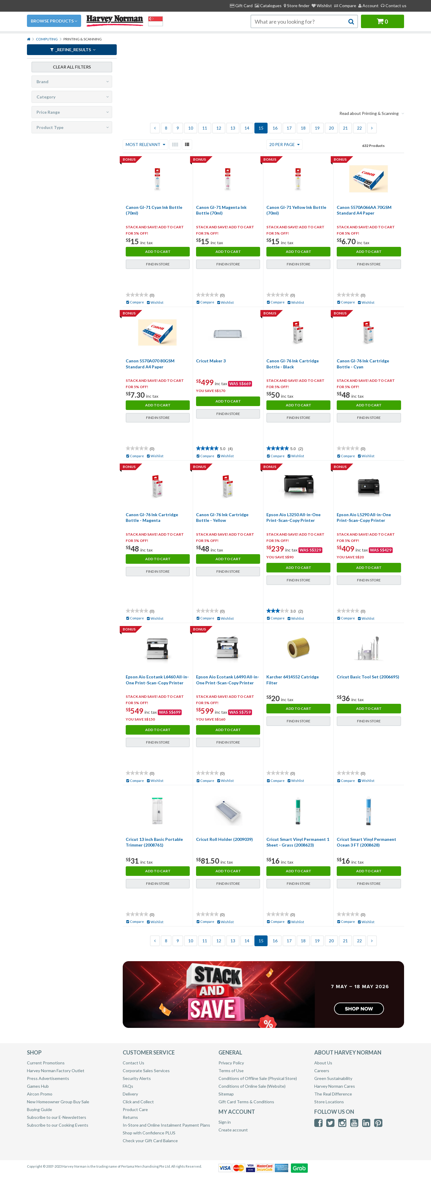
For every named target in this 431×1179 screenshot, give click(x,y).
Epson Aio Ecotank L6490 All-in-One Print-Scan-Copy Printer (227, 679)
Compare (345, 5)
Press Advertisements (48, 1078)
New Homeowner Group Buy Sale (58, 1101)
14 (247, 127)
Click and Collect (138, 1101)
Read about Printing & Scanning (371, 113)
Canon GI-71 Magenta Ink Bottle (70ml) (221, 210)
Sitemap (226, 1093)
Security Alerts (137, 1078)
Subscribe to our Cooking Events (57, 1125)
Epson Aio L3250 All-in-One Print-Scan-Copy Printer (293, 517)
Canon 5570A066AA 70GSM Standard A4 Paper (364, 210)
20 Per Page (284, 144)
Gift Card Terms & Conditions (246, 1101)
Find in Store (158, 264)
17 (289, 127)
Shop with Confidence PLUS (149, 1132)
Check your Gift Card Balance (150, 1140)
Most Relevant (145, 144)
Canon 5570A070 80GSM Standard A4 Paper (150, 363)
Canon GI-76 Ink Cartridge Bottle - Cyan (363, 363)
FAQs (128, 1086)
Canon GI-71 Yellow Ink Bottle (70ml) (296, 210)
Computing (47, 39)
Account (368, 5)
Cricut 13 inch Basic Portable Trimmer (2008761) (154, 842)
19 (317, 127)
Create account (233, 1129)
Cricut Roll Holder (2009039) (224, 839)
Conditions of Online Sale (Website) (252, 1086)
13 (232, 127)
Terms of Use (231, 1070)
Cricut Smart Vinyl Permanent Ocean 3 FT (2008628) (366, 842)
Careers (321, 1070)
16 (275, 127)
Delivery (130, 1093)
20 (331, 127)
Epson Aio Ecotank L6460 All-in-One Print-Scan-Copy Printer (157, 679)
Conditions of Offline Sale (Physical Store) (257, 1078)
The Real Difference (333, 1093)
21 (345, 127)
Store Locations (329, 1101)
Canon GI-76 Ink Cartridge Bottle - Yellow (222, 517)
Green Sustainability (333, 1078)
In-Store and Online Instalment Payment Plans (166, 1125)
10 (190, 127)
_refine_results (72, 49)
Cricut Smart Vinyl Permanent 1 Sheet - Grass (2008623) (297, 842)
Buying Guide (39, 1109)
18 (303, 127)
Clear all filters (72, 66)
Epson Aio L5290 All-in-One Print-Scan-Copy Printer (364, 517)
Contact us (393, 5)
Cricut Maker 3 (211, 360)
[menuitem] (296, 5)
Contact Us (133, 1062)
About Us (323, 1062)
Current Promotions (46, 1062)
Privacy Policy (231, 1062)
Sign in (224, 1122)
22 (359, 127)
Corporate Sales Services (146, 1070)
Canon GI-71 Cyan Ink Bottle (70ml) (154, 210)
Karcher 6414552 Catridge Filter (292, 679)
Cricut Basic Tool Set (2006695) (368, 676)
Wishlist (322, 5)
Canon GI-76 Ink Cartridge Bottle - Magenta (152, 517)
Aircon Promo (39, 1093)
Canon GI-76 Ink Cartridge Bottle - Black (292, 363)
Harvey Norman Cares (334, 1086)
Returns (130, 1117)
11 (204, 127)
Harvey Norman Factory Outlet (55, 1070)
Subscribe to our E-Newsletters (56, 1117)
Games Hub (38, 1086)
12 (218, 127)
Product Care (135, 1109)
